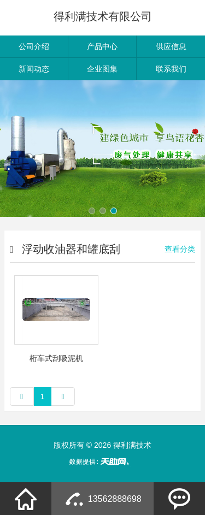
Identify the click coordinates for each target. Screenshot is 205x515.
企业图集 (102, 68)
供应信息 (171, 46)
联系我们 (171, 68)
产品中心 (102, 46)
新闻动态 (34, 68)
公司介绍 (34, 46)
